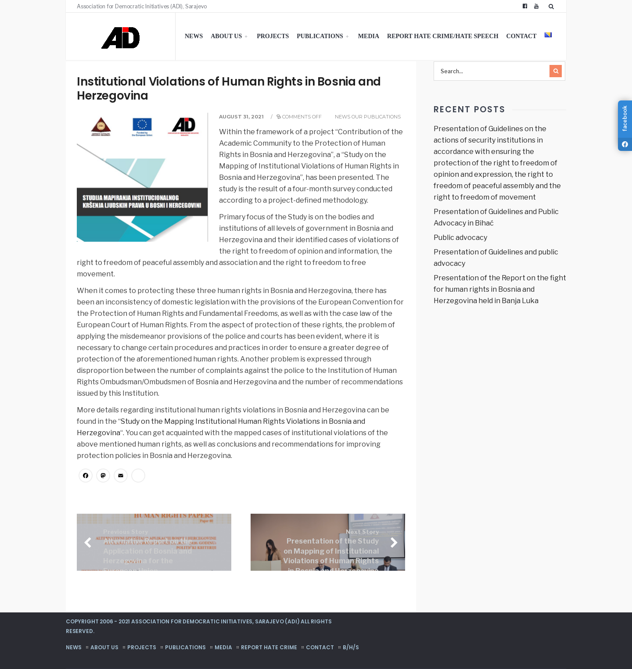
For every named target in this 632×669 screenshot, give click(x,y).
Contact (521, 36)
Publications (320, 36)
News (194, 36)
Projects (273, 36)
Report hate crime (269, 647)
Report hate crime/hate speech (443, 36)
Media (368, 36)
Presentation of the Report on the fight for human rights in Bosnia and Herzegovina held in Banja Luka (500, 289)
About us (226, 36)
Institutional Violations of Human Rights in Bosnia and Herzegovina (229, 89)
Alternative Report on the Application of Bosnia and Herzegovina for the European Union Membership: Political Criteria (147, 561)
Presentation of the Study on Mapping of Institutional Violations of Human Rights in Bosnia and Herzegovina (331, 552)
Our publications (376, 117)
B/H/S (351, 647)
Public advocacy (460, 237)
